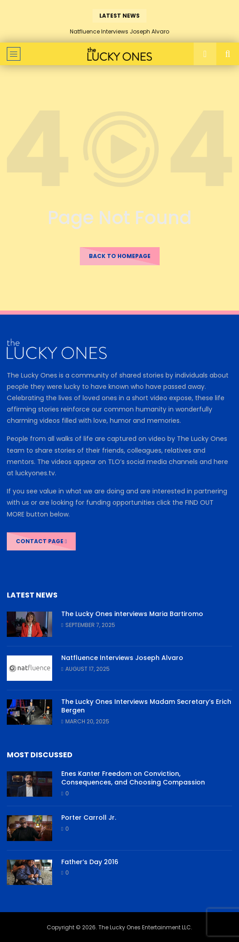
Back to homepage (120, 256)
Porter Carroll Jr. (88, 817)
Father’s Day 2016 (89, 861)
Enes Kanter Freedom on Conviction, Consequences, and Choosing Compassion (133, 778)
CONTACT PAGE (41, 541)
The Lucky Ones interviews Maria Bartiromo (132, 613)
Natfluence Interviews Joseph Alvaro (119, 31)
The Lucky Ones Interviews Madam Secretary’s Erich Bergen (146, 706)
